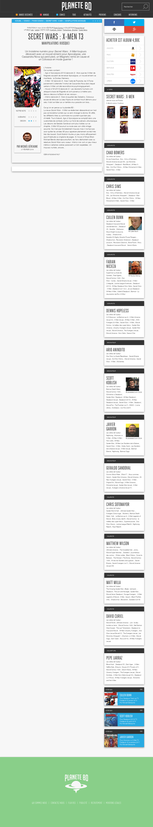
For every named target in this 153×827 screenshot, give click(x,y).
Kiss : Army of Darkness (128, 159)
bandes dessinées (24, 15)
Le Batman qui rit (122, 317)
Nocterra (126, 513)
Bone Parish (132, 243)
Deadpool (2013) (125, 400)
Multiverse (120, 229)
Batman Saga (124, 451)
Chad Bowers (115, 153)
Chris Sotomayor (117, 504)
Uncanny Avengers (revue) (122, 328)
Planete (76, 6)
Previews (102, 15)
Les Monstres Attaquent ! (118, 195)
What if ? (124, 474)
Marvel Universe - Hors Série (116, 333)
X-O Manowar (111, 317)
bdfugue (121, 68)
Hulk (113, 516)
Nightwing (109, 435)
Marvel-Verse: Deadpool (114, 594)
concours (117, 15)
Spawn (128, 597)
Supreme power (129, 521)
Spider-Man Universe (119, 477)
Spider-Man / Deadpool (114, 397)
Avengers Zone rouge (113, 513)
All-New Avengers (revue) (123, 678)
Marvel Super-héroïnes (114, 553)
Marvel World (110, 623)
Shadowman (117, 235)
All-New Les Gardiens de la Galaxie (127, 443)
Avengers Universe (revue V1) (122, 488)
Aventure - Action (56, 30)
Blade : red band (130, 589)
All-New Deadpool (129, 397)
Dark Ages (129, 664)
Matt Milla (113, 583)
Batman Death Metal (113, 389)
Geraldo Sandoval (118, 468)
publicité (83, 802)
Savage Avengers (130, 594)
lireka (121, 81)
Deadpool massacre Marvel (116, 245)
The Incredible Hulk (126, 550)
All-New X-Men (117, 198)
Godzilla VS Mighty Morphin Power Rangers (121, 237)
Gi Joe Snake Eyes (112, 159)
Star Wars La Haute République (117, 356)
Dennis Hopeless (117, 311)
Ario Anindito (115, 350)
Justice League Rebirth (124, 524)
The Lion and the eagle (121, 592)
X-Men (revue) (119, 320)
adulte (37, 30)
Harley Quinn (126, 446)
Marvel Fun (110, 405)
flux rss (72, 802)
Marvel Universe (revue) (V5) (115, 162)
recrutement (96, 802)
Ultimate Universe (112, 550)
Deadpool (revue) (112, 400)
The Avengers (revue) (131, 330)
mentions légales (113, 802)
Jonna (136, 550)
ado (32, 30)
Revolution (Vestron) (120, 243)
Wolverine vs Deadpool (114, 394)
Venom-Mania (132, 245)
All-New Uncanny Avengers (128, 631)
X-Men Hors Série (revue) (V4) (123, 675)
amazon (121, 48)
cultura (121, 61)
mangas (44, 15)
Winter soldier (120, 555)
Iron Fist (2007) (125, 408)
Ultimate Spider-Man (127, 511)
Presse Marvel (79, 28)
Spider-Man (134, 592)
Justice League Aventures (123, 283)
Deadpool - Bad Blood (122, 164)
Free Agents (117, 275)
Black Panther (136, 597)
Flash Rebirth (116, 527)
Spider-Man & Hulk (112, 511)
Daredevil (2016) (134, 600)
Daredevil (126, 553)
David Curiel (114, 616)
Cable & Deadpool (123, 291)
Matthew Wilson (117, 544)
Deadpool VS (120, 664)
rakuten (121, 74)
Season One (131, 333)
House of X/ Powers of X (130, 667)
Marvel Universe (117, 330)
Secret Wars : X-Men (120, 97)
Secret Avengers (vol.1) (120, 563)
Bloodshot (124, 600)
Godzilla (112, 229)
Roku (139, 243)
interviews (133, 15)
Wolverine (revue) (112, 485)
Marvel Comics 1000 (113, 278)
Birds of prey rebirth (119, 519)
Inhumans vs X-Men (128, 636)
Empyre (118, 667)
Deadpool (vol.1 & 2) (119, 289)
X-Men (122, 597)
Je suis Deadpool (133, 289)
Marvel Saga (119, 482)
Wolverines (120, 362)
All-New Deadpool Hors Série (122, 286)
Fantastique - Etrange (70, 30)
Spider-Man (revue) (125, 485)
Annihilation (115, 408)
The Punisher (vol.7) (121, 405)
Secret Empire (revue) (124, 281)
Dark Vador (115, 639)
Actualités (88, 15)
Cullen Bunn (114, 218)
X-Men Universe (130, 482)
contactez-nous (57, 802)
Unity (108, 600)
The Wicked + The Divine (121, 558)
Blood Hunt (110, 664)
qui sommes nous (39, 802)
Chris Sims (113, 186)
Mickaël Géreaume (29, 146)
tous (74, 15)
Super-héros (83, 30)
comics (60, 15)
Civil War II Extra (116, 167)
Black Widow (130, 555)
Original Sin (110, 482)
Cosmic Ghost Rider (113, 474)
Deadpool (137, 402)
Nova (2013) (124, 639)
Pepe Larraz (114, 658)
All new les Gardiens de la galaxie (122, 561)
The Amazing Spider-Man (115, 589)
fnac (121, 55)
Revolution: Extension (123, 240)
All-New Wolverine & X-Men (132, 167)
